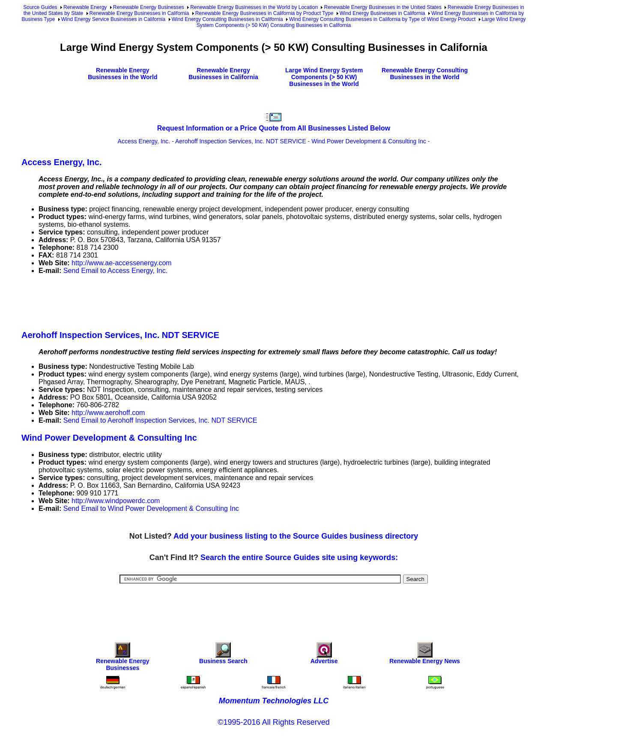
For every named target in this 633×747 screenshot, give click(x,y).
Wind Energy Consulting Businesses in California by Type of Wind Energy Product (382, 19)
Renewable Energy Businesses (148, 7)
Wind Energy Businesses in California (382, 13)
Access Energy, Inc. (144, 141)
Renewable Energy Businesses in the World (122, 73)
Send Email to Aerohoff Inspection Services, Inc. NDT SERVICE (160, 420)
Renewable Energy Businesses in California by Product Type (264, 13)
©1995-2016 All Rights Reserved (273, 722)
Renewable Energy (85, 7)
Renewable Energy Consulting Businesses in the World (425, 73)
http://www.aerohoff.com (108, 412)
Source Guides (40, 7)
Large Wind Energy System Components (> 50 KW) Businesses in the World (324, 77)
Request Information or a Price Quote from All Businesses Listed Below (273, 128)
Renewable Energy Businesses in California (139, 13)
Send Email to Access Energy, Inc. (115, 270)
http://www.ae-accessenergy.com (122, 263)
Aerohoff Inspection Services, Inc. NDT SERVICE (240, 141)
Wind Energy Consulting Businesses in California (227, 19)
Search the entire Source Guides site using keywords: (299, 557)
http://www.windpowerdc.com (116, 500)
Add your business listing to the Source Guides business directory (295, 536)
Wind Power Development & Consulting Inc (368, 141)
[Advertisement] (177, 301)
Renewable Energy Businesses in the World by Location (254, 7)
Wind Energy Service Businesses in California (113, 19)
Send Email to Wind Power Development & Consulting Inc (151, 508)
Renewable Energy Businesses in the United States (382, 7)
